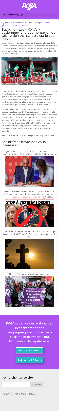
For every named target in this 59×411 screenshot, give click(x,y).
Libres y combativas (20, 25)
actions (47, 23)
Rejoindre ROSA (28, 360)
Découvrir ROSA (28, 350)
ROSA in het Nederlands (18, 393)
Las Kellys (28, 135)
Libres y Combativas (45, 135)
